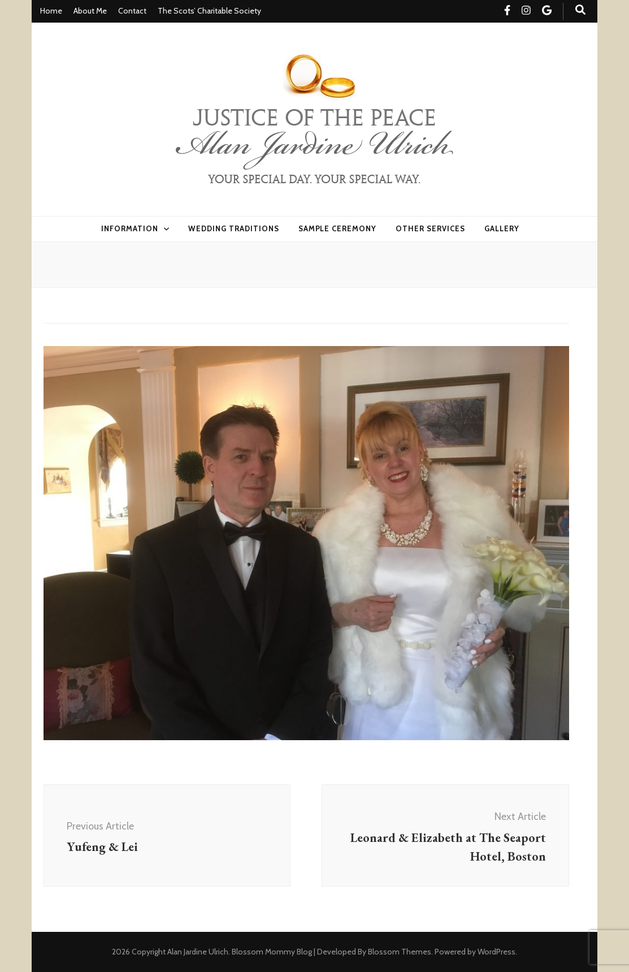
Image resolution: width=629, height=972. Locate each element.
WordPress (496, 952)
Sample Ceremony (337, 228)
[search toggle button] (580, 10)
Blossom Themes (399, 952)
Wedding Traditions (233, 228)
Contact (132, 11)
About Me (90, 11)
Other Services (430, 228)
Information (129, 228)
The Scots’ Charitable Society (209, 11)
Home (51, 11)
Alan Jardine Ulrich (197, 952)
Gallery (501, 228)
